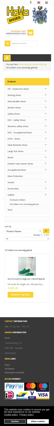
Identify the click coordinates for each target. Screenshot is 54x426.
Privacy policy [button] (27, 414)
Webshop (31, 64)
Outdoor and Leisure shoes (20, 163)
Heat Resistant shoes (18, 145)
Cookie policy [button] (11, 414)
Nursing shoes (14, 95)
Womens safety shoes (18, 126)
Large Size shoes (15, 151)
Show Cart (30, 33)
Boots (10, 157)
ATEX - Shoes (14, 138)
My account (31, 2)
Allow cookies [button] (38, 421)
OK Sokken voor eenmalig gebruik (24, 204)
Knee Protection (15, 176)
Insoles (11, 182)
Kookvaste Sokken (17, 200)
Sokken (41, 64)
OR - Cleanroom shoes (18, 89)
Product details (20, 294)
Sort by (8, 226)
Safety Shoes (14, 113)
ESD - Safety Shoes (17, 120)
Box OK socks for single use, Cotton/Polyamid (26, 279)
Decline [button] (15, 421)
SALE (10, 209)
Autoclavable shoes (17, 101)
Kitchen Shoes (14, 107)
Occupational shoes (17, 170)
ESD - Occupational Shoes (20, 132)
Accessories (13, 188)
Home (22, 64)
